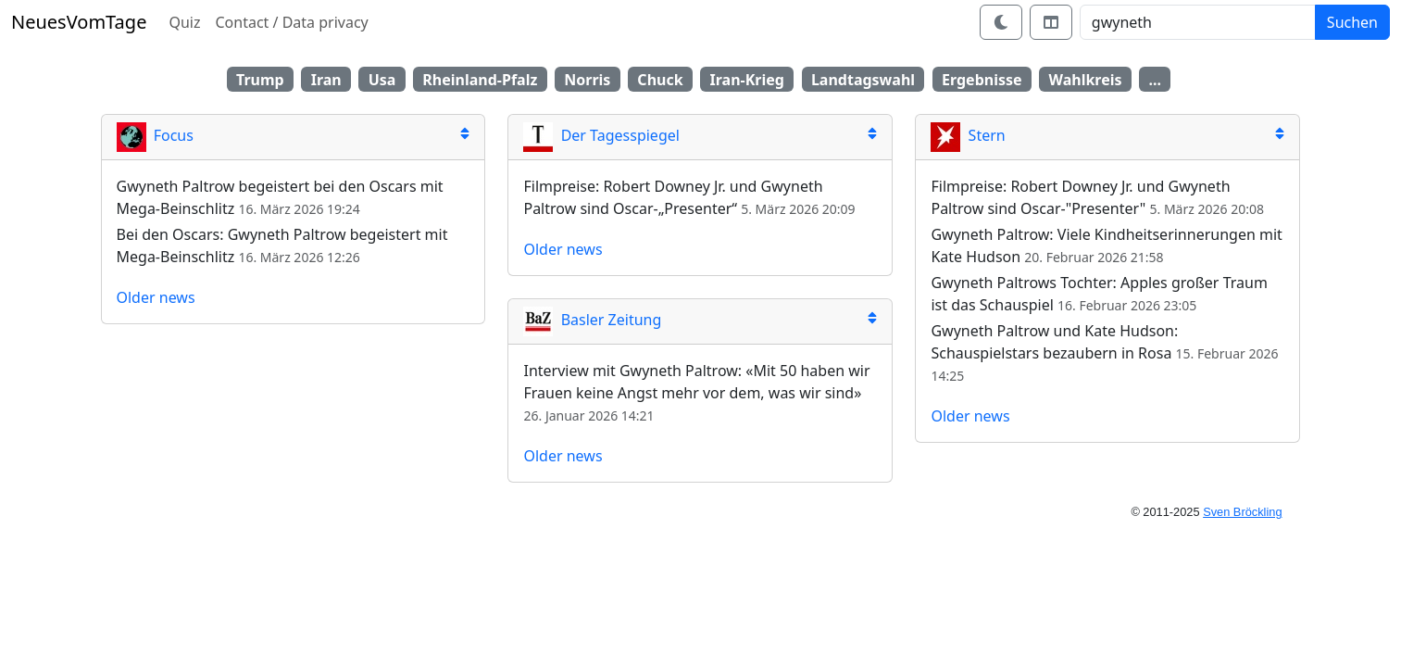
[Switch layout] (1051, 22)
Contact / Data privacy (291, 22)
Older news (156, 297)
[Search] (1198, 22)
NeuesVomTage (78, 21)
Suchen (1352, 22)
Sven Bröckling (1242, 512)
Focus (155, 135)
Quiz (184, 22)
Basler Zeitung (592, 319)
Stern (968, 135)
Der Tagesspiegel (601, 135)
